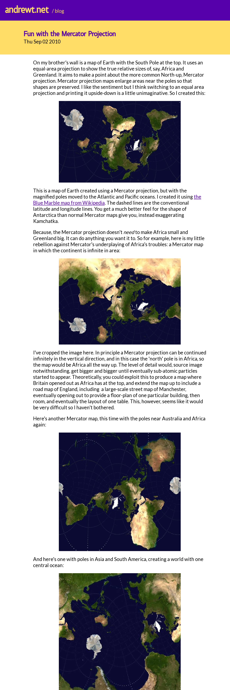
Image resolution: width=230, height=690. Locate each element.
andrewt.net (27, 10)
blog (59, 11)
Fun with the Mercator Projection (70, 34)
